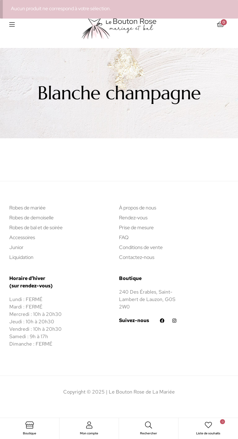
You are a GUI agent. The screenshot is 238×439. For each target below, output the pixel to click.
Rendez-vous (133, 217)
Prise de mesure (136, 227)
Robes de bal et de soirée (36, 227)
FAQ (124, 237)
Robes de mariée (27, 207)
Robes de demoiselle (31, 217)
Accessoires (22, 237)
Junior (16, 247)
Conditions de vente (141, 247)
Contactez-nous (136, 257)
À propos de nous (137, 207)
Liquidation (21, 257)
